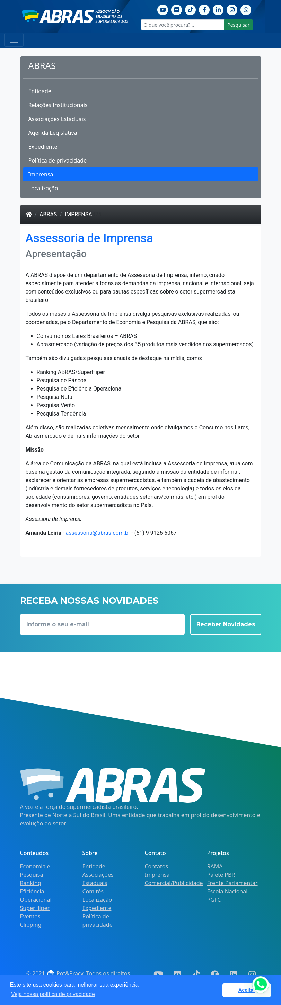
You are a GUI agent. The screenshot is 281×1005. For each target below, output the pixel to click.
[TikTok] (190, 9)
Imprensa (40, 174)
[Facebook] (204, 9)
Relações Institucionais (58, 105)
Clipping (31, 924)
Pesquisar (238, 24)
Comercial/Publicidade (174, 883)
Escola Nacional (227, 891)
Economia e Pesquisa (35, 871)
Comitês (93, 891)
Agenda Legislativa (52, 133)
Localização (43, 188)
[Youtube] (163, 9)
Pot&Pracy (64, 973)
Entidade (39, 91)
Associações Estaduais (57, 119)
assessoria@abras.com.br (97, 533)
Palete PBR (221, 875)
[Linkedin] (218, 9)
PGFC (214, 899)
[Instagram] (232, 9)
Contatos (156, 866)
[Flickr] (177, 9)
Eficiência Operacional (36, 895)
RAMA (215, 866)
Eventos (30, 916)
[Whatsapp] (246, 9)
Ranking (30, 883)
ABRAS (48, 214)
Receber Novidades (225, 624)
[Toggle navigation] (14, 40)
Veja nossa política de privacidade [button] (53, 994)
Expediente (43, 146)
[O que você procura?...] (183, 24)
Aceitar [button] (246, 990)
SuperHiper (35, 908)
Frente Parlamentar (232, 883)
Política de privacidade (57, 160)
